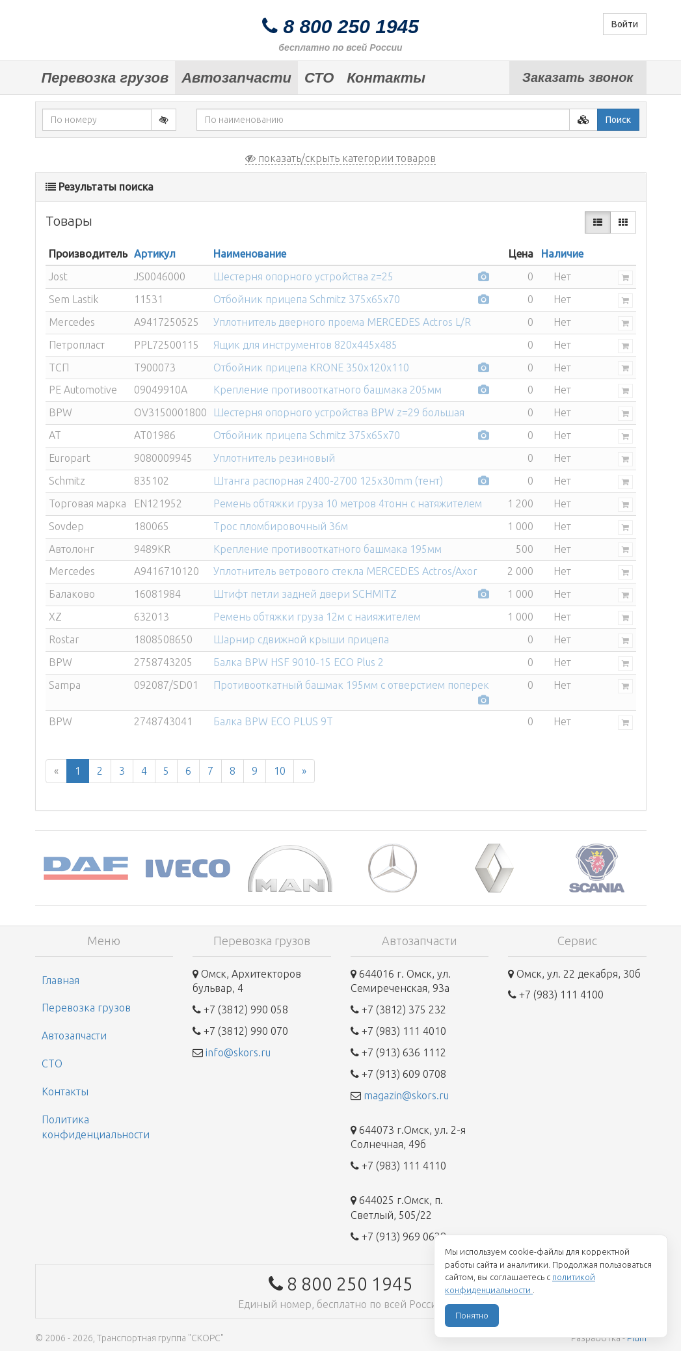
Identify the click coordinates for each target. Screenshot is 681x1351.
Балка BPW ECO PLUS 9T (273, 721)
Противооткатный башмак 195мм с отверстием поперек (351, 685)
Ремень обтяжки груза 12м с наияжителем (317, 616)
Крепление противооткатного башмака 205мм (327, 389)
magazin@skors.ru (406, 1095)
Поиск (618, 119)
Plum (637, 1338)
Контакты (386, 78)
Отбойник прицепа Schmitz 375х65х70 (306, 299)
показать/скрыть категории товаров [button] (340, 158)
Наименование (249, 254)
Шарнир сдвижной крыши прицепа (301, 639)
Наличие (562, 254)
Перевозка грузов (105, 78)
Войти (624, 24)
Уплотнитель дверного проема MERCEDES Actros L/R (342, 322)
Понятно (471, 1315)
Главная (60, 980)
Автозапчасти (236, 78)
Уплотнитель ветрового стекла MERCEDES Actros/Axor (345, 571)
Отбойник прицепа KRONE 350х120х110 (311, 367)
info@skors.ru (238, 1052)
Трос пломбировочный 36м (280, 526)
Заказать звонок (577, 77)
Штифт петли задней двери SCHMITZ (305, 594)
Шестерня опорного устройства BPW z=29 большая (338, 412)
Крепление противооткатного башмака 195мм (327, 549)
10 (280, 771)
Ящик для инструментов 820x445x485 (305, 345)
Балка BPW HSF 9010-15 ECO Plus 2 (298, 662)
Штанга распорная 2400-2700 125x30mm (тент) (328, 481)
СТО (319, 78)
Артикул (155, 254)
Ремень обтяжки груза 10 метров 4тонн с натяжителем (347, 503)
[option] (86, 868)
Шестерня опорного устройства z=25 (303, 276)
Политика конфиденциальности (96, 1127)
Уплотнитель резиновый (274, 458)
